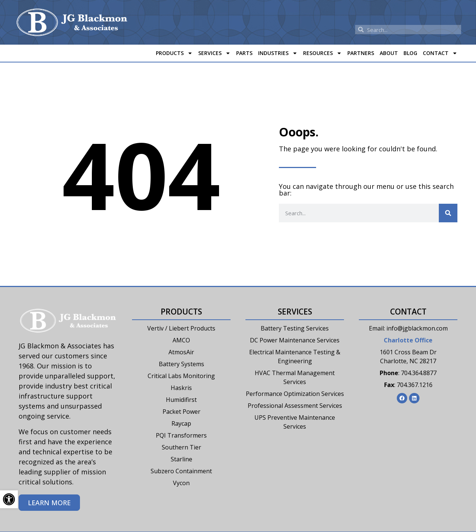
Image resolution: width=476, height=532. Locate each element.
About (389, 53)
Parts (244, 53)
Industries (278, 53)
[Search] (448, 213)
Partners (360, 53)
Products (174, 53)
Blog (410, 53)
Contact (440, 53)
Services (214, 53)
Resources (322, 53)
